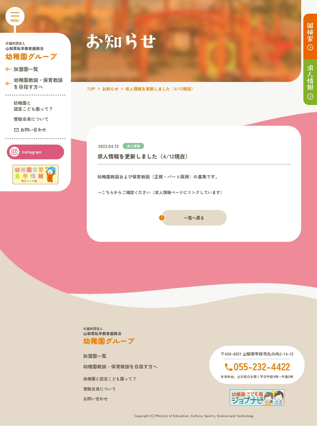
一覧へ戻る (194, 218)
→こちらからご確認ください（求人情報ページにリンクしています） (165, 192)
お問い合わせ (32, 129)
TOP (91, 88)
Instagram (31, 151)
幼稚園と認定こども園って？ (33, 105)
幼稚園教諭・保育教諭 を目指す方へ (38, 83)
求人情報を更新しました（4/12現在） (164, 88)
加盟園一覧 (26, 68)
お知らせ (111, 88)
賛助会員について (31, 119)
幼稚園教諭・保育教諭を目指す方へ (122, 367)
